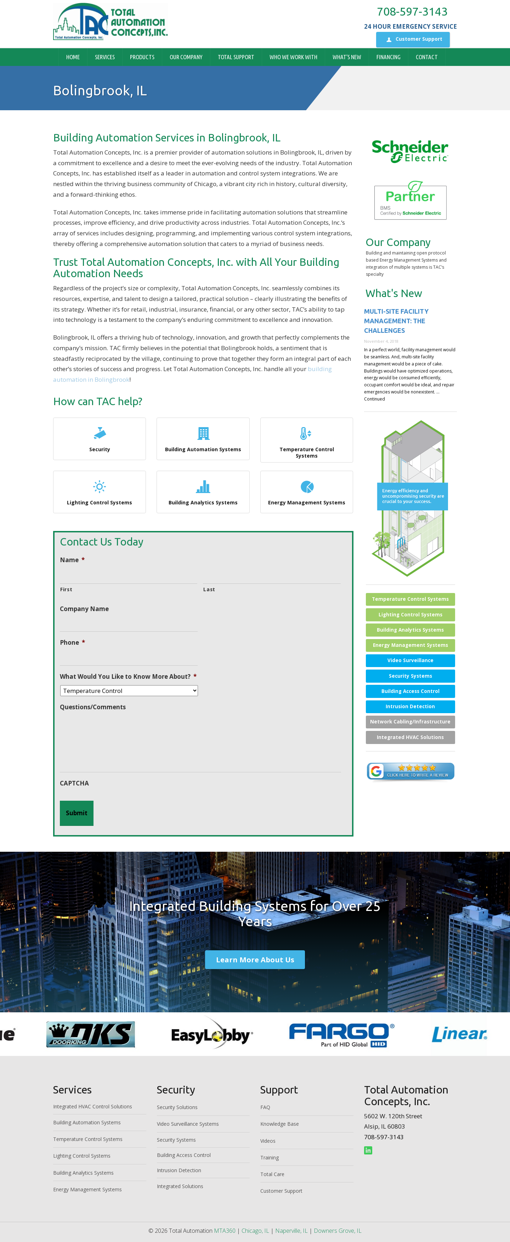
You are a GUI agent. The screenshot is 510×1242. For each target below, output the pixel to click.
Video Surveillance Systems (188, 1123)
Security (99, 438)
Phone (72, 643)
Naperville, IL (291, 1231)
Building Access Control (410, 691)
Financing (388, 57)
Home (73, 57)
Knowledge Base (279, 1123)
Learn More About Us (255, 959)
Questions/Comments (93, 707)
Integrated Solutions (180, 1186)
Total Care (272, 1174)
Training (269, 1157)
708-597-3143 (412, 11)
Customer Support (413, 39)
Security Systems (410, 676)
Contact (427, 57)
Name (72, 560)
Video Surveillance (410, 660)
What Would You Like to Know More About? (128, 677)
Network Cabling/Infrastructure (410, 721)
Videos (268, 1140)
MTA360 (225, 1231)
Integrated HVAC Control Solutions (92, 1106)
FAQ (265, 1107)
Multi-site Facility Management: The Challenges (396, 321)
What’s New (347, 57)
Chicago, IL (255, 1231)
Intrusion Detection (410, 706)
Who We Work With (293, 57)
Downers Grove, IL (338, 1231)
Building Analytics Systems (203, 491)
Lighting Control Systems (99, 491)
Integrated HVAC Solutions (410, 737)
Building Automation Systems (203, 438)
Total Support (236, 57)
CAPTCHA (74, 783)
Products (142, 57)
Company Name (84, 609)
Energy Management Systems (306, 491)
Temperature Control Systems (306, 442)
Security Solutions (177, 1107)
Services (105, 57)
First (66, 589)
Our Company (186, 57)
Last (209, 589)
